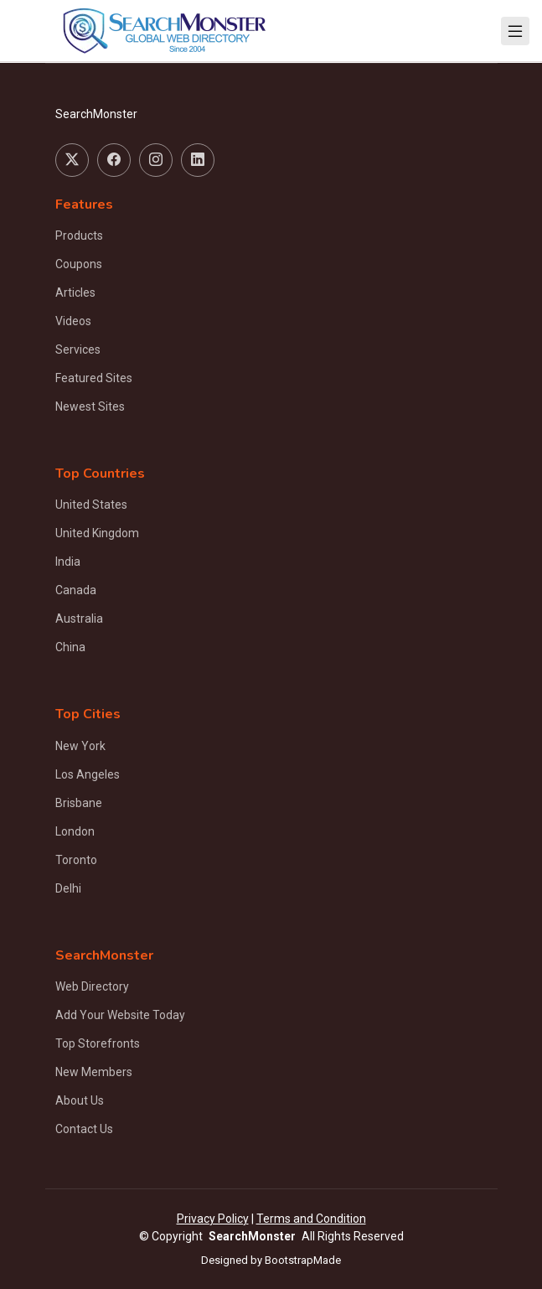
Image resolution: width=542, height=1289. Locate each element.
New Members (93, 1072)
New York (80, 746)
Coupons (78, 264)
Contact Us (84, 1129)
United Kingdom (97, 533)
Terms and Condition (311, 1218)
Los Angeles (87, 774)
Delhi (68, 888)
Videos (73, 321)
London (75, 831)
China (70, 647)
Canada (75, 590)
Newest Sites (90, 406)
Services (78, 349)
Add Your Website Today (120, 1015)
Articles (75, 292)
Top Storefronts (97, 1043)
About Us (79, 1100)
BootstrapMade (303, 1260)
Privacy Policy (213, 1218)
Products (79, 235)
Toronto (76, 860)
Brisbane (78, 803)
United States (91, 504)
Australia (79, 618)
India (67, 561)
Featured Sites (93, 378)
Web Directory (92, 986)
